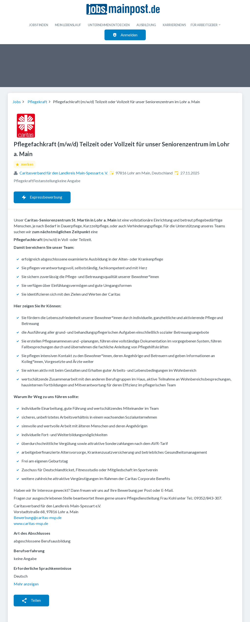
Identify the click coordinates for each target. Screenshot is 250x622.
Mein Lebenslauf (68, 25)
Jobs (17, 101)
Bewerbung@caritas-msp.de (38, 517)
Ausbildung (146, 25)
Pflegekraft (37, 101)
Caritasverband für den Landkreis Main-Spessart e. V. (64, 173)
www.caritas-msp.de (31, 523)
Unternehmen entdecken (109, 25)
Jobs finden (38, 25)
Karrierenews (174, 25)
